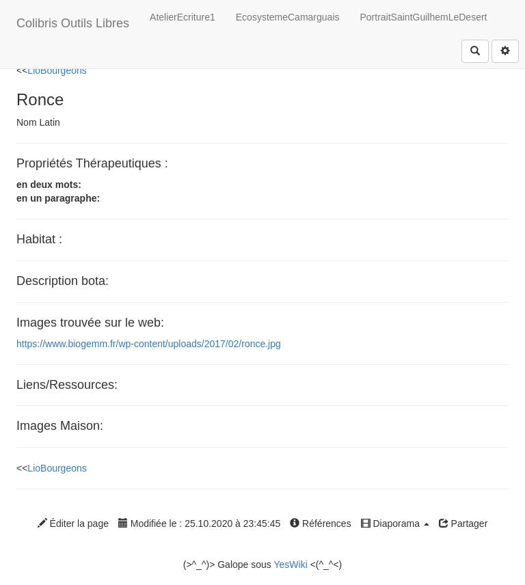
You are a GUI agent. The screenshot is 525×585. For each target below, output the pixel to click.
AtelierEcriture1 (182, 17)
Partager (463, 523)
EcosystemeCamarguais (288, 17)
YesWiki (290, 564)
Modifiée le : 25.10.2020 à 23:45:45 (199, 523)
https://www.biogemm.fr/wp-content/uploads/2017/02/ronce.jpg (148, 343)
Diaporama (395, 523)
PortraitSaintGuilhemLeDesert (423, 17)
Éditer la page (73, 523)
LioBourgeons (56, 70)
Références (320, 523)
